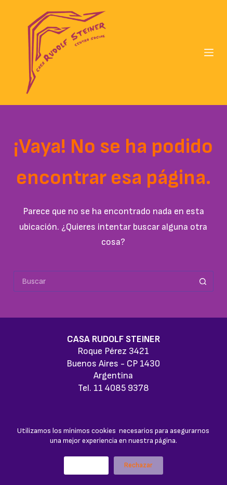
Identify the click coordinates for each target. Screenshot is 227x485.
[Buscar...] (103, 281)
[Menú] (208, 52)
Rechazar (138, 465)
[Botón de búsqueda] (203, 281)
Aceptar (86, 465)
